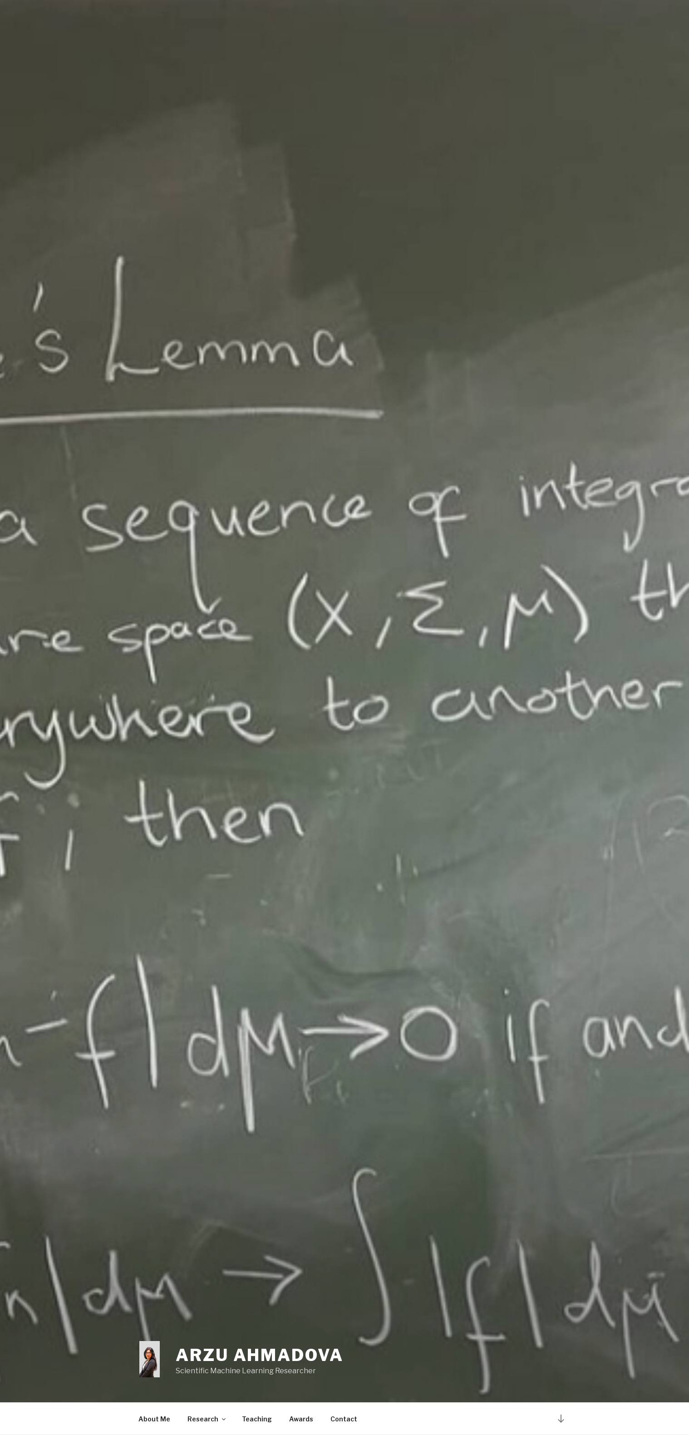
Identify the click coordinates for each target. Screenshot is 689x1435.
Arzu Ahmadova (259, 1355)
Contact (343, 1419)
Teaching (257, 1419)
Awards (301, 1419)
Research (207, 1419)
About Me (154, 1419)
